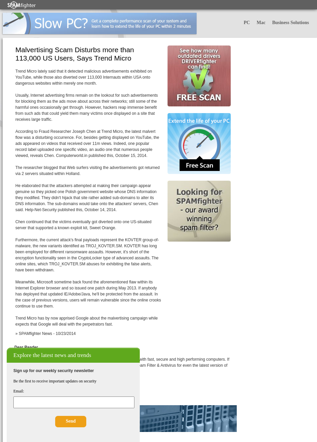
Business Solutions (290, 22)
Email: (18, 391)
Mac (260, 22)
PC (247, 22)
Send (71, 421)
